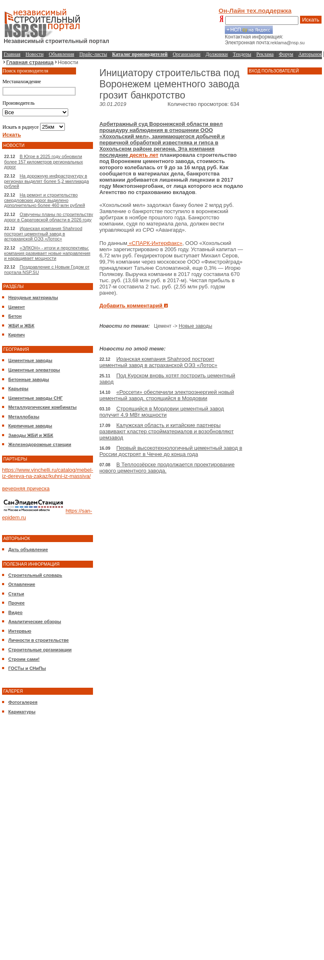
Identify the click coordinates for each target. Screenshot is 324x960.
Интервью (19, 631)
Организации (186, 54)
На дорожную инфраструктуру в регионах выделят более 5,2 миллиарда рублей (46, 181)
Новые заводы (195, 326)
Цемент (16, 307)
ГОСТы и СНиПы (27, 668)
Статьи (16, 593)
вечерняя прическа (26, 488)
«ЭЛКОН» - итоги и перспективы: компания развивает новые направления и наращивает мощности (47, 253)
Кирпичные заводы (30, 425)
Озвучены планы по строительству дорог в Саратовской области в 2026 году (48, 217)
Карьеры (18, 388)
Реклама (265, 54)
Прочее (16, 602)
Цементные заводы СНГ (35, 398)
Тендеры (242, 54)
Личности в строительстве (38, 640)
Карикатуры (22, 711)
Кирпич (16, 334)
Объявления (61, 54)
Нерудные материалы (33, 297)
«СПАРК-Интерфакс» (154, 243)
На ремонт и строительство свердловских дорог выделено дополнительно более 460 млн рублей (44, 200)
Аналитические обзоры (34, 621)
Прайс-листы (93, 54)
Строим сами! (24, 659)
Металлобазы (23, 416)
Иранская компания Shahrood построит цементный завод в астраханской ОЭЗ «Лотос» (43, 233)
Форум (286, 54)
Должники (217, 54)
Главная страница (30, 62)
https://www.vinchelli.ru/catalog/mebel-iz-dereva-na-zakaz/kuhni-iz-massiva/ (47, 473)
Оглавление (21, 584)
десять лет (143, 155)
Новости (35, 54)
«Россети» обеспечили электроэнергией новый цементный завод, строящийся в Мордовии (166, 395)
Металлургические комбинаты (42, 407)
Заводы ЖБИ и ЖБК (30, 435)
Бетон (14, 316)
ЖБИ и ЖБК (21, 325)
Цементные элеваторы (34, 369)
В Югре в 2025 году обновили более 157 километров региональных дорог (43, 161)
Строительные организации (39, 649)
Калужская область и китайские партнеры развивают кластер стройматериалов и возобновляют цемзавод (166, 431)
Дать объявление (28, 549)
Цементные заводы (30, 360)
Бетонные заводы (28, 379)
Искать (310, 20)
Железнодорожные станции (39, 444)
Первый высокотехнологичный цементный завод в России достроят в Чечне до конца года (170, 451)
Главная (12, 54)
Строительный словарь (35, 575)
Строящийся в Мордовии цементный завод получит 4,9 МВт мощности (161, 412)
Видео (15, 612)
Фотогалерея (23, 702)
